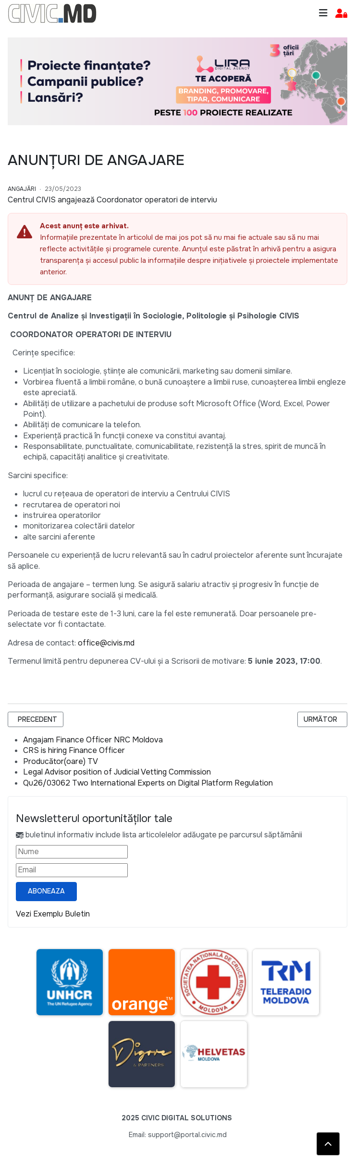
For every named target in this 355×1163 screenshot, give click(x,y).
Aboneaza (46, 891)
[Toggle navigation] (323, 13)
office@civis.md (106, 643)
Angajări (22, 189)
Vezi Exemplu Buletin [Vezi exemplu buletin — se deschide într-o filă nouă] (53, 914)
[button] (341, 13)
